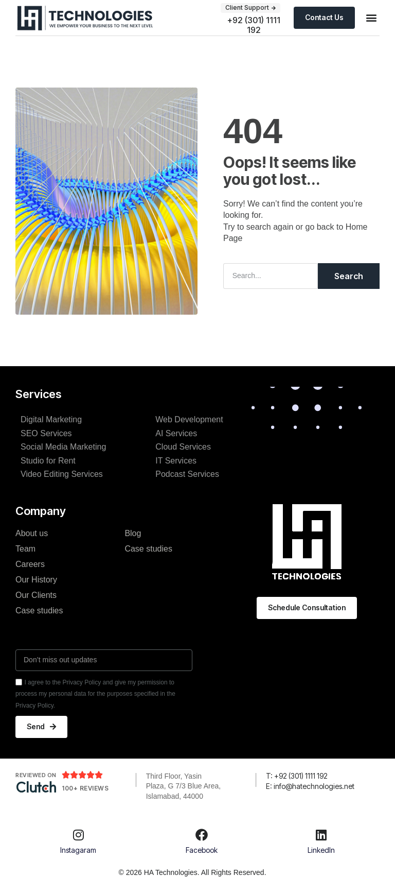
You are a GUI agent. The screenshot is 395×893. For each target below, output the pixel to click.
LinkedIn (321, 849)
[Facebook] (201, 830)
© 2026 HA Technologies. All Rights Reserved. (192, 872)
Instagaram (78, 849)
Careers (30, 564)
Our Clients (36, 595)
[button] (371, 17)
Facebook (202, 849)
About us (31, 533)
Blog (132, 533)
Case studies (39, 610)
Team (25, 548)
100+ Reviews (85, 788)
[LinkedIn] (321, 830)
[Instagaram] (78, 830)
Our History (36, 579)
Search (348, 276)
